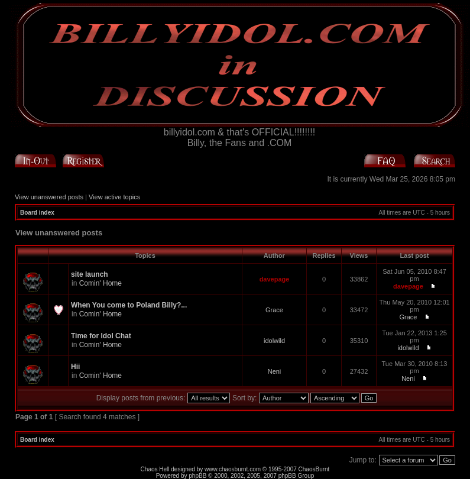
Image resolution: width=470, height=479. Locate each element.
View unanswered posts (49, 196)
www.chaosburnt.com (233, 469)
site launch (89, 274)
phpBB (197, 475)
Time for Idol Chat (101, 336)
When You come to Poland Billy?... (129, 305)
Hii (75, 367)
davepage (275, 279)
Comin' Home (100, 283)
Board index (37, 212)
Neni (274, 371)
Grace (274, 309)
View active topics (114, 196)
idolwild (274, 340)
